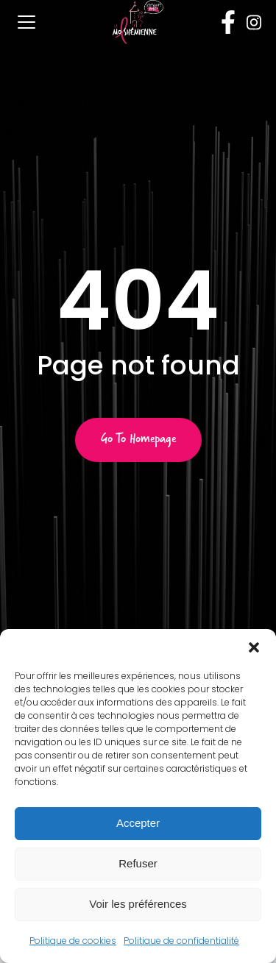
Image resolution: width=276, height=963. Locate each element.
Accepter (138, 823)
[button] (254, 647)
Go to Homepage (138, 440)
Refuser (138, 863)
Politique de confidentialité (181, 940)
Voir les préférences (138, 904)
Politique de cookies (72, 940)
